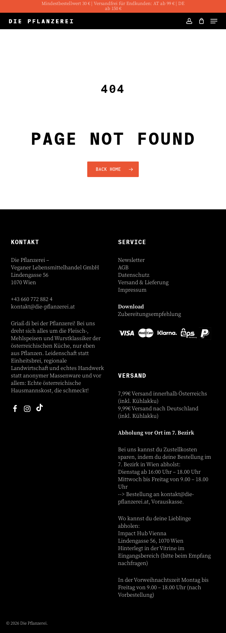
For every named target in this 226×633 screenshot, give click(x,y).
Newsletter (131, 260)
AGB (123, 267)
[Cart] (201, 21)
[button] (213, 21)
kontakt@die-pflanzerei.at (43, 306)
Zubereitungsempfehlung (149, 314)
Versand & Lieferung (143, 282)
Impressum (132, 290)
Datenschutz (133, 275)
